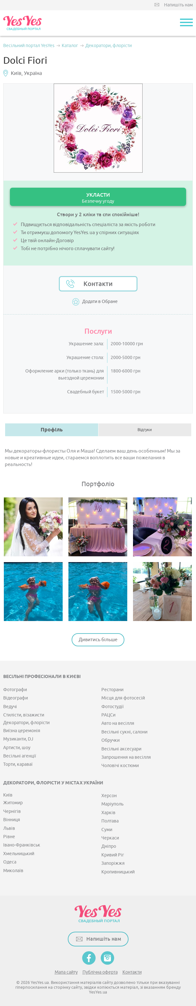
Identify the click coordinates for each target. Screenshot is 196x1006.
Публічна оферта (100, 972)
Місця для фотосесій (123, 698)
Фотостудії (112, 706)
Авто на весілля (117, 723)
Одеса (9, 862)
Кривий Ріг (112, 855)
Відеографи (15, 698)
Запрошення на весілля (126, 757)
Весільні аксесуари (121, 749)
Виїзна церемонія (21, 730)
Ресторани (112, 689)
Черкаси (110, 838)
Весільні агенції (19, 756)
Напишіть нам (178, 5)
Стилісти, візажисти (23, 715)
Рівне (9, 836)
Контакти (98, 284)
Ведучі (10, 706)
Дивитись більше (98, 640)
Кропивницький (118, 872)
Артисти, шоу (16, 747)
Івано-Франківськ (21, 845)
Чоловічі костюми (120, 765)
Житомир (13, 803)
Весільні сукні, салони (124, 732)
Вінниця (11, 819)
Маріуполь (112, 804)
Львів (9, 828)
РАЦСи (108, 715)
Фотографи (15, 689)
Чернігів (12, 811)
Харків (108, 812)
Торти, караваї (18, 764)
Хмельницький (18, 853)
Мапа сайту (66, 972)
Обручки (110, 740)
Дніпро (108, 846)
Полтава (110, 821)
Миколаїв (13, 870)
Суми (106, 829)
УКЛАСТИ (98, 198)
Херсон (109, 795)
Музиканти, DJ (18, 739)
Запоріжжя (113, 863)
